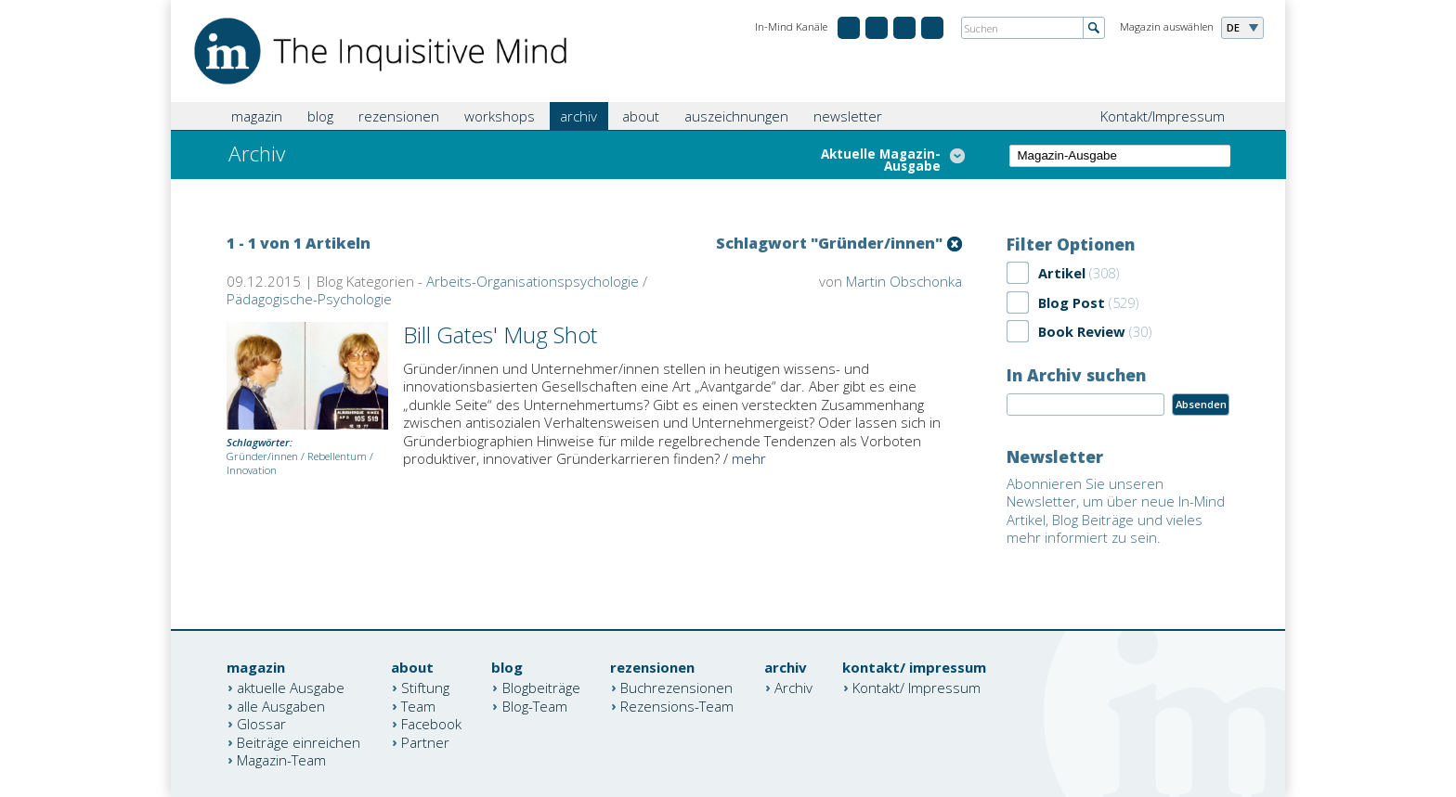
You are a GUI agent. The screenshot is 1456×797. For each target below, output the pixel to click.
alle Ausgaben (281, 705)
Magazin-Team (281, 760)
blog (320, 116)
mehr (749, 458)
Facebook (431, 723)
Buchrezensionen (676, 687)
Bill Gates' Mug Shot (500, 334)
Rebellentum (337, 456)
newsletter (847, 116)
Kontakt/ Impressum (916, 687)
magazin (256, 116)
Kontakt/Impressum (1162, 116)
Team (418, 705)
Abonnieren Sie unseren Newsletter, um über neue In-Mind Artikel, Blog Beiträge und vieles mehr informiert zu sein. (1116, 510)
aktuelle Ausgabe (290, 687)
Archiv (793, 687)
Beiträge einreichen (298, 741)
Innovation (252, 470)
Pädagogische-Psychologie (309, 298)
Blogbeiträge (541, 687)
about (640, 116)
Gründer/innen (262, 456)
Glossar (261, 723)
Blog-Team (534, 705)
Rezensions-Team (677, 705)
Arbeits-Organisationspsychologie (532, 281)
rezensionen (398, 116)
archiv (578, 116)
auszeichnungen (736, 116)
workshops (499, 116)
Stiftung (425, 687)
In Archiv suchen (1076, 375)
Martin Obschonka (904, 281)
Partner (425, 741)
